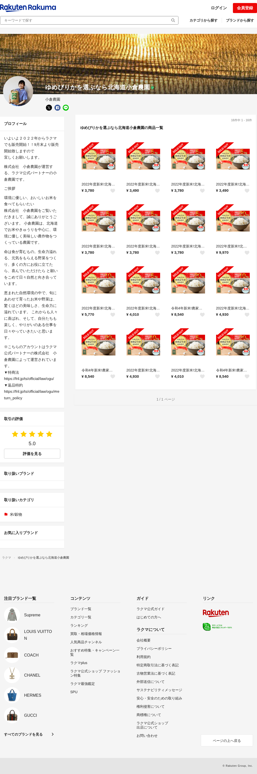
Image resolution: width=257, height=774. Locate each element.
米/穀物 (16, 514)
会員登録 (245, 8)
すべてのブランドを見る (23, 734)
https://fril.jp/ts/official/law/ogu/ (29, 378)
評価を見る (32, 454)
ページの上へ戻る (227, 741)
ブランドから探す (240, 20)
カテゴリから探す (203, 20)
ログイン (219, 8)
